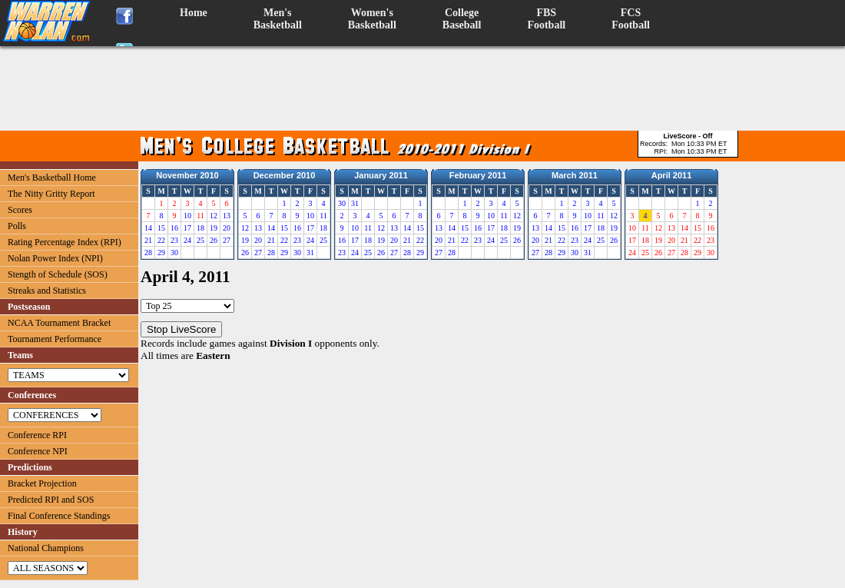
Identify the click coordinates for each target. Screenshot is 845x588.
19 (213, 228)
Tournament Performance (54, 339)
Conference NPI (38, 451)
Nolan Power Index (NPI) (55, 258)
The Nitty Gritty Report (51, 193)
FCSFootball (630, 19)
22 (161, 240)
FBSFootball (546, 19)
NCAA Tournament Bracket (59, 322)
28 (148, 252)
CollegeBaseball (462, 19)
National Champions (46, 548)
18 (200, 228)
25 (200, 240)
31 (310, 252)
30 (174, 252)
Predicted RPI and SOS (51, 499)
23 (174, 240)
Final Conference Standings (59, 515)
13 (226, 215)
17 (187, 228)
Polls (17, 226)
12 (213, 215)
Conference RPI (37, 435)
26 (213, 240)
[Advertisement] (422, 88)
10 (187, 215)
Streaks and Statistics (47, 290)
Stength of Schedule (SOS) (58, 274)
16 (174, 228)
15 (161, 228)
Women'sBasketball (372, 19)
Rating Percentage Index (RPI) (64, 242)
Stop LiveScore (181, 329)
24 (187, 240)
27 (226, 240)
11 (323, 215)
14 (148, 228)
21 (148, 240)
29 (161, 252)
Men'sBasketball (278, 19)
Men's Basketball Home (52, 177)
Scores (20, 209)
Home (193, 12)
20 (226, 228)
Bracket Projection (42, 483)
